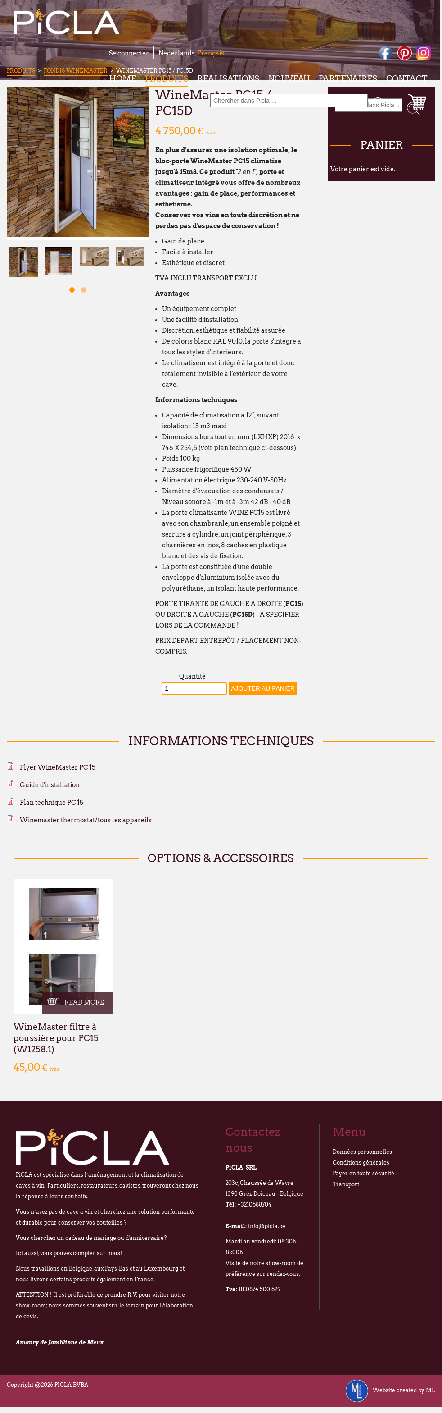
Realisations (228, 78)
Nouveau (289, 78)
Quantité (192, 676)
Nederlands (176, 53)
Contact (407, 78)
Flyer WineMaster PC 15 (57, 767)
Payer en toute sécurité (363, 1173)
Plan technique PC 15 (51, 802)
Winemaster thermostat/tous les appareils (86, 820)
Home (122, 78)
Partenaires (348, 78)
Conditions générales (361, 1162)
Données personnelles (362, 1151)
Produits (166, 78)
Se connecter (129, 53)
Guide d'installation (50, 785)
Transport (346, 1184)
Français (210, 53)
